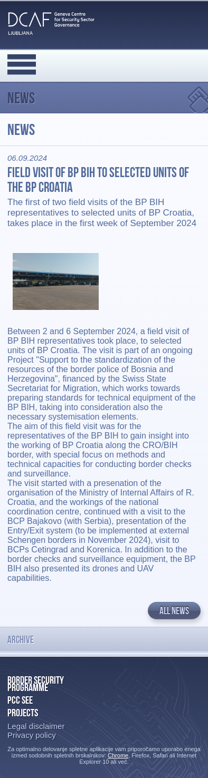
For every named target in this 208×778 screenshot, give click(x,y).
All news (174, 610)
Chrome (118, 755)
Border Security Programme (35, 683)
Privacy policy (31, 735)
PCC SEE (20, 700)
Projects (22, 712)
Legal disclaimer (35, 726)
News (21, 97)
